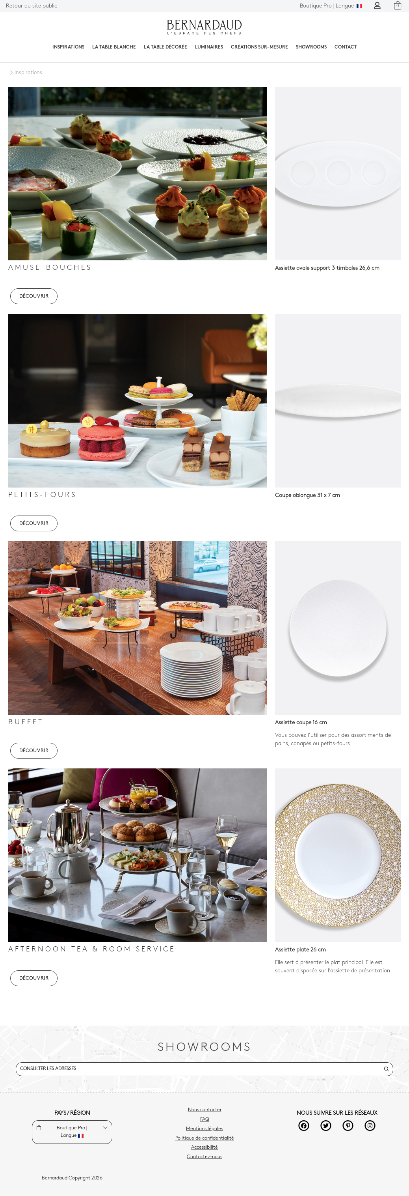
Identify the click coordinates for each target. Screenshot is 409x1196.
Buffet (26, 722)
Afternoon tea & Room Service (91, 949)
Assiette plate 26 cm (300, 950)
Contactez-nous (204, 1157)
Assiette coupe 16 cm (301, 723)
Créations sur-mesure (259, 47)
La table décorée (165, 47)
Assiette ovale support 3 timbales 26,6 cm (327, 268)
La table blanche (114, 47)
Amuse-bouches (50, 268)
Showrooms (311, 47)
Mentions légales (204, 1129)
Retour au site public (31, 6)
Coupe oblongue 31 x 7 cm (307, 496)
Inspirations (68, 47)
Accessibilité (204, 1147)
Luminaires (209, 47)
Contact (346, 47)
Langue (331, 6)
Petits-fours (42, 495)
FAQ (204, 1119)
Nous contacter (204, 1110)
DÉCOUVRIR (33, 296)
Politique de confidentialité (204, 1138)
